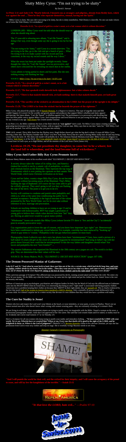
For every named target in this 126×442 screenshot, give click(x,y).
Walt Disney (32, 120)
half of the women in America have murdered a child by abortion (46, 290)
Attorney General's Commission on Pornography (63, 330)
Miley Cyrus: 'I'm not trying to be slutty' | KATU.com (41, 79)
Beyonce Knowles (73, 323)
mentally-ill (92, 288)
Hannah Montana (48, 111)
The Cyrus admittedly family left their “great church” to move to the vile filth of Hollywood (72, 139)
